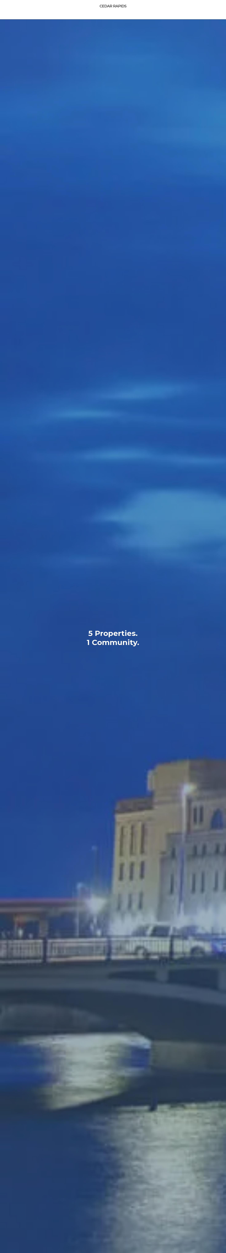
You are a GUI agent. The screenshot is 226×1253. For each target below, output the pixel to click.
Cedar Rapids (113, 6)
